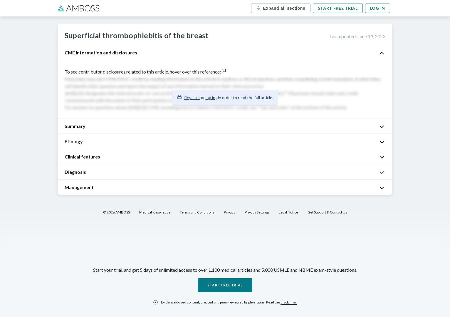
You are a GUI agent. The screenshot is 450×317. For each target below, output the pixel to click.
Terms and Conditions (197, 212)
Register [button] (192, 97)
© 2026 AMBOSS (116, 212)
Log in (377, 8)
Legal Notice (288, 212)
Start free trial (338, 8)
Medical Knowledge (154, 212)
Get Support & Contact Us (327, 212)
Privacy (229, 212)
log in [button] (210, 97)
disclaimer (289, 302)
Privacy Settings (257, 212)
